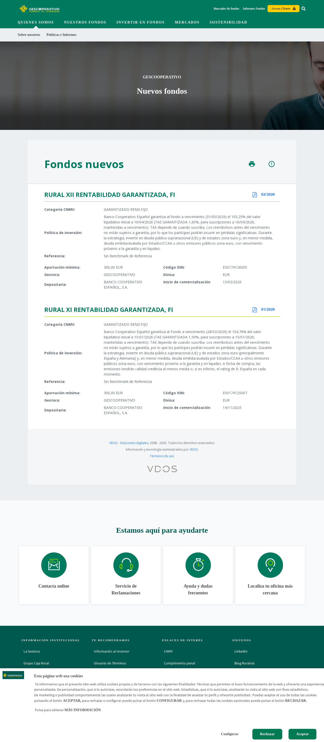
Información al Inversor (111, 651)
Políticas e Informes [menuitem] (61, 35)
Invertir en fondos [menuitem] (140, 22)
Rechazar (267, 734)
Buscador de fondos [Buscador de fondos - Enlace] (226, 8)
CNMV (168, 651)
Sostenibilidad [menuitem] (228, 22)
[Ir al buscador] (303, 9)
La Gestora (32, 651)
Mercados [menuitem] (187, 22)
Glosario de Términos (110, 663)
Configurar (230, 734)
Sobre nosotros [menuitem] (29, 35)
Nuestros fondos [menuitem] (85, 22)
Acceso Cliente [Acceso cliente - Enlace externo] (280, 8)
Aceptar (302, 734)
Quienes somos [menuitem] (36, 22)
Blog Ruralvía (244, 663)
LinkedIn (241, 651)
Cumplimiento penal (179, 663)
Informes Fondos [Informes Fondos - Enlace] (254, 8)
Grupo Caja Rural (36, 663)
